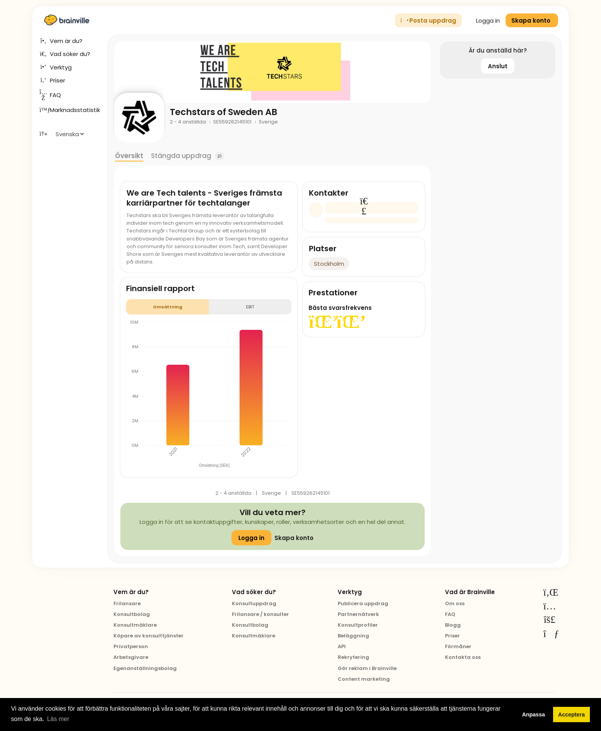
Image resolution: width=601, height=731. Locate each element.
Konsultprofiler (358, 625)
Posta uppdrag (428, 20)
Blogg (453, 625)
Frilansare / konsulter (260, 614)
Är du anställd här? (498, 50)
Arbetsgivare (130, 657)
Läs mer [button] (58, 719)
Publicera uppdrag (363, 603)
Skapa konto (294, 538)
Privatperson (130, 646)
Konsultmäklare (135, 625)
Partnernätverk (358, 614)
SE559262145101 (233, 121)
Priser (452, 635)
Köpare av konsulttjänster (148, 635)
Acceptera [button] (571, 714)
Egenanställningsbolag (145, 668)
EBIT (250, 307)
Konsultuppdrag (254, 603)
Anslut (497, 66)
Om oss (455, 603)
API (342, 646)
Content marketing (364, 679)
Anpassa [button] (533, 714)
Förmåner (458, 646)
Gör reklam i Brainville (367, 668)
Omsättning (167, 307)
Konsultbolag (131, 614)
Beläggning (353, 635)
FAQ (450, 614)
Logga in (484, 20)
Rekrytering (353, 657)
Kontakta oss (463, 657)
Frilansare (127, 603)
